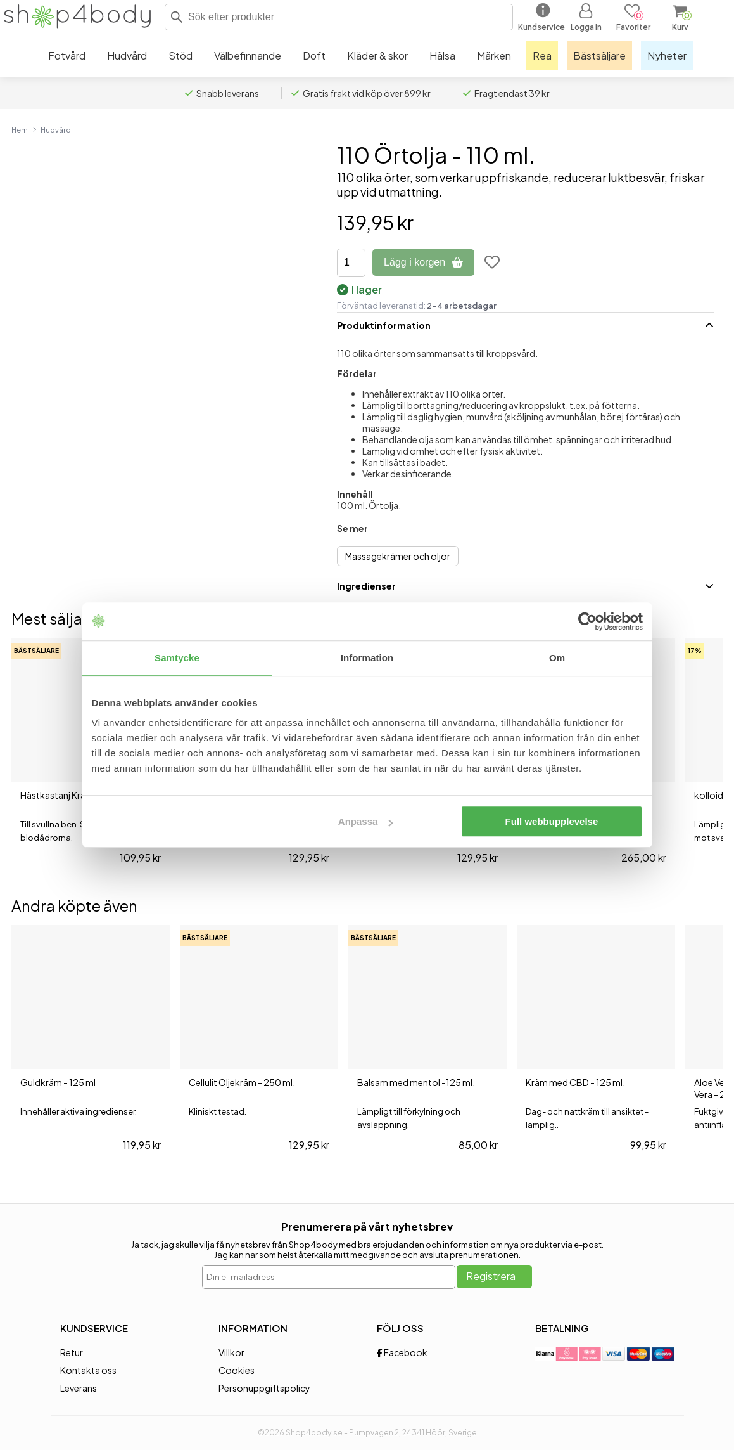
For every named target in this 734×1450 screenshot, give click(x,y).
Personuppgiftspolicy (264, 1388)
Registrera (491, 1276)
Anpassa (365, 821)
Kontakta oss (88, 1370)
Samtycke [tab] (177, 657)
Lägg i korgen (423, 262)
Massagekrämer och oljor (397, 556)
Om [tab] (557, 657)
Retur (71, 1352)
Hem (19, 129)
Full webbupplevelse (551, 821)
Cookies (236, 1370)
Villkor (231, 1352)
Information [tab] (367, 657)
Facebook (402, 1352)
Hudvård (56, 129)
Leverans (78, 1388)
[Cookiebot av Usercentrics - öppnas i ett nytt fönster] (587, 621)
